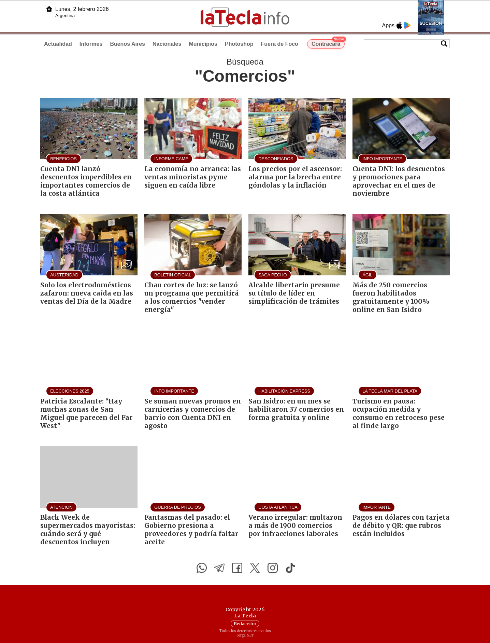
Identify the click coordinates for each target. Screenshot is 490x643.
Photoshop (239, 44)
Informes (91, 44)
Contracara (328, 43)
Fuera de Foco (279, 44)
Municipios (203, 44)
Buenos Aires (127, 44)
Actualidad (58, 44)
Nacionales (167, 44)
